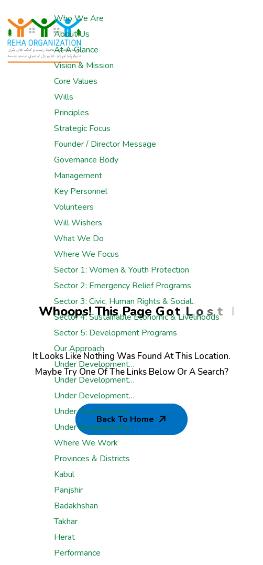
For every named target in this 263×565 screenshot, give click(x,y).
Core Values (75, 81)
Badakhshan (76, 506)
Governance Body (86, 160)
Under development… (94, 364)
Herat (64, 537)
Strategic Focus (82, 128)
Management (78, 175)
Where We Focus (86, 254)
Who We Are (79, 18)
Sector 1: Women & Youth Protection (121, 270)
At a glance (76, 50)
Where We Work (86, 443)
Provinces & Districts (92, 458)
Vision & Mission (84, 65)
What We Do (79, 238)
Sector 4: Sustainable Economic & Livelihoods (137, 317)
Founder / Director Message (105, 144)
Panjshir (68, 490)
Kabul (64, 474)
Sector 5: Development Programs (115, 333)
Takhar (66, 521)
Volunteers (74, 207)
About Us (72, 34)
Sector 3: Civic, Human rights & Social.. (124, 301)
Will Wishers (78, 223)
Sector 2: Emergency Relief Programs (122, 285)
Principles (71, 112)
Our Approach (79, 348)
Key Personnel (80, 191)
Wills (63, 97)
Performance (77, 553)
